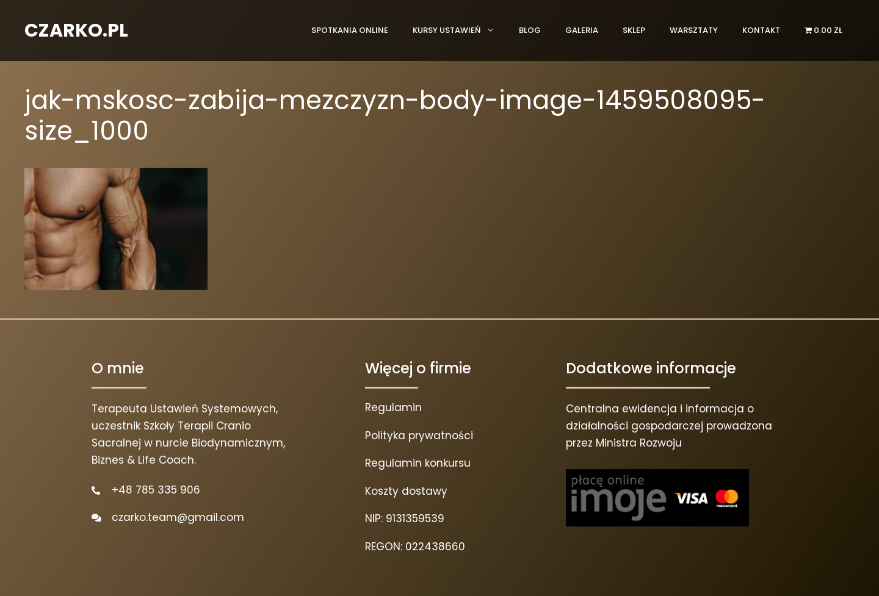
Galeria (581, 30)
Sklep (634, 30)
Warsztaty (694, 30)
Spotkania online (349, 30)
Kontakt (761, 30)
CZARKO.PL (76, 30)
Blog (530, 30)
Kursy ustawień (460, 30)
